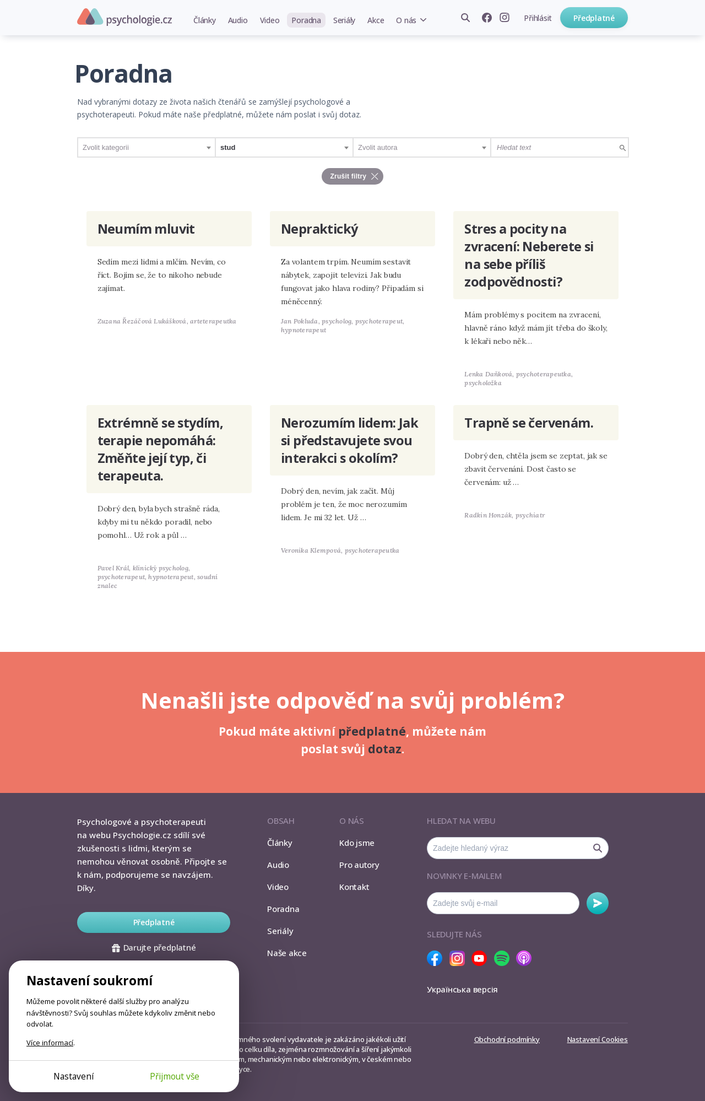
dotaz (385, 749)
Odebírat (598, 903)
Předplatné (594, 18)
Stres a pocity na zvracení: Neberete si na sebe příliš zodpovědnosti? (528, 255)
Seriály (344, 20)
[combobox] (146, 147)
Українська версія (462, 989)
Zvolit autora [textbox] (378, 147)
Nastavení (73, 1076)
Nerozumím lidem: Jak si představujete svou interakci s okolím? (349, 440)
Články (204, 20)
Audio (238, 20)
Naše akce (287, 952)
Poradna (306, 20)
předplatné (372, 731)
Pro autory (359, 864)
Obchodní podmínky (507, 1039)
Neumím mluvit (146, 229)
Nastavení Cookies (597, 1039)
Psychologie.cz (124, 17)
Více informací (49, 1043)
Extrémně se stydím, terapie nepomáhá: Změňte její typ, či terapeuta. (160, 449)
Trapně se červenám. (528, 422)
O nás (406, 20)
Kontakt (354, 886)
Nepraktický (319, 229)
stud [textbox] (227, 147)
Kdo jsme (357, 842)
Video (270, 20)
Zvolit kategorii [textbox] (106, 147)
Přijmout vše (174, 1076)
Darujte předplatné (154, 947)
